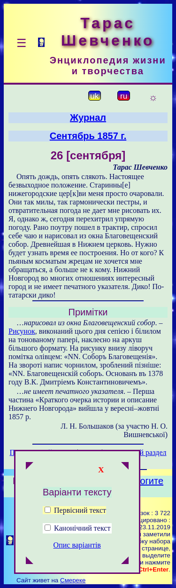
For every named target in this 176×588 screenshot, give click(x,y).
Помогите (142, 481)
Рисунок (21, 331)
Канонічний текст (82, 528)
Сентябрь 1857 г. (88, 136)
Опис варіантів (77, 545)
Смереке (72, 580)
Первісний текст (75, 510)
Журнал (88, 117)
